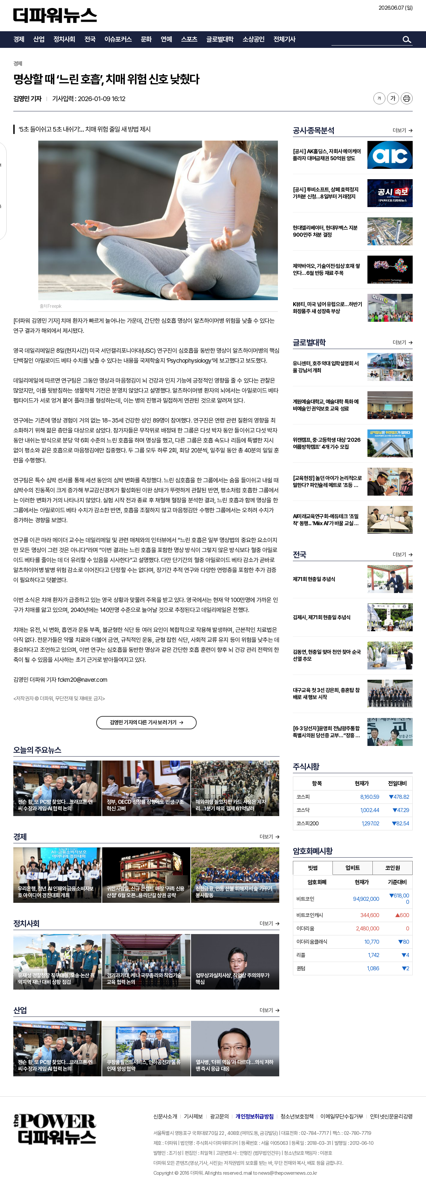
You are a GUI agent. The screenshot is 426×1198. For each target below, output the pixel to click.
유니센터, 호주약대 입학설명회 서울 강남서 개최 (326, 367)
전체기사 (284, 39)
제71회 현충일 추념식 (314, 579)
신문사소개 (165, 1116)
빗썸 (313, 868)
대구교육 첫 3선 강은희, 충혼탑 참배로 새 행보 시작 (326, 693)
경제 (18, 39)
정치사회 (64, 39)
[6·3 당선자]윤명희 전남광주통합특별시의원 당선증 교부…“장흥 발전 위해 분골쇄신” (326, 732)
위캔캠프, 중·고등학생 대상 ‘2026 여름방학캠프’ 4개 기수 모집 (326, 443)
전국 (90, 39)
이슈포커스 (118, 39)
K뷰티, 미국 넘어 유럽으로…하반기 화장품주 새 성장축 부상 (327, 307)
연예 (166, 39)
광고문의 (219, 1116)
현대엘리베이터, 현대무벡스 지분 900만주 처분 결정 (325, 231)
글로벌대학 (219, 39)
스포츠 (189, 39)
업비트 (352, 868)
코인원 (392, 868)
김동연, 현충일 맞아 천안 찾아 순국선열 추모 (327, 655)
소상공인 (253, 39)
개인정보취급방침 (255, 1116)
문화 (146, 39)
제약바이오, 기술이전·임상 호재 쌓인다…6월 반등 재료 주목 (326, 269)
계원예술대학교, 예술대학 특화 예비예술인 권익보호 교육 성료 (326, 405)
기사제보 (193, 1116)
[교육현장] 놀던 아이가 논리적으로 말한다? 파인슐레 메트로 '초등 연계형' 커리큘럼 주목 (327, 482)
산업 (38, 39)
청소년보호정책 (297, 1116)
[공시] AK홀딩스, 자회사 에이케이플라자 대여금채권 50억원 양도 (327, 155)
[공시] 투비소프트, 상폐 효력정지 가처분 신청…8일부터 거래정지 (325, 193)
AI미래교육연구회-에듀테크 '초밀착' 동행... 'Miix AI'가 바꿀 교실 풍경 (326, 520)
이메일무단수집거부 (341, 1116)
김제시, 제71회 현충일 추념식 (321, 617)
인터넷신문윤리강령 (391, 1116)
